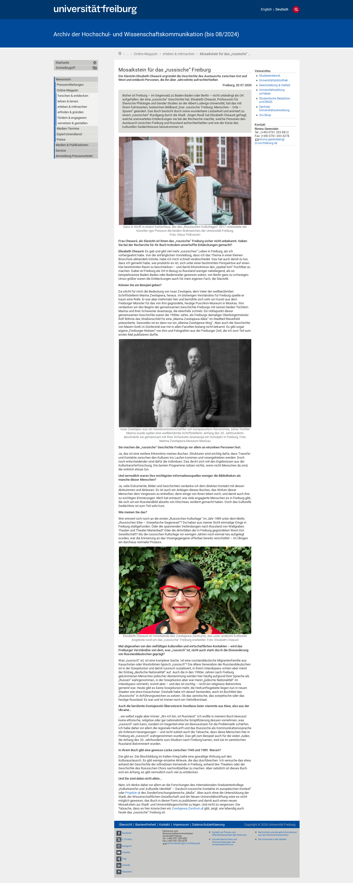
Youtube (126, 852)
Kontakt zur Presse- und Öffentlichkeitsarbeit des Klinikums (229, 833)
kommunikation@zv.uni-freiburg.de (183, 843)
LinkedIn (126, 865)
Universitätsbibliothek (273, 80)
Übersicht (125, 824)
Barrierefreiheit (145, 824)
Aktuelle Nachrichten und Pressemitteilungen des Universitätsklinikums (224, 842)
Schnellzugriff (65, 68)
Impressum (181, 824)
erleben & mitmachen (179, 54)
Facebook (127, 833)
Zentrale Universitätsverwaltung (274, 108)
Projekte (131, 793)
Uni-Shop (265, 115)
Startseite (119, 53)
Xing (124, 859)
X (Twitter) (127, 839)
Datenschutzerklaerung (208, 824)
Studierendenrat (269, 75)
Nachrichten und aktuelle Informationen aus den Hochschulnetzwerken (277, 833)
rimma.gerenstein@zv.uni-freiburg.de (270, 141)
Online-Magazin (146, 54)
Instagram (127, 846)
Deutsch (282, 9)
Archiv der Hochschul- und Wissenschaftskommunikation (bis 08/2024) (146, 34)
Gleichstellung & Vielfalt (274, 85)
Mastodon (127, 872)
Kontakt (164, 824)
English (266, 9)
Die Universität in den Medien (272, 839)
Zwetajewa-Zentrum (186, 808)
